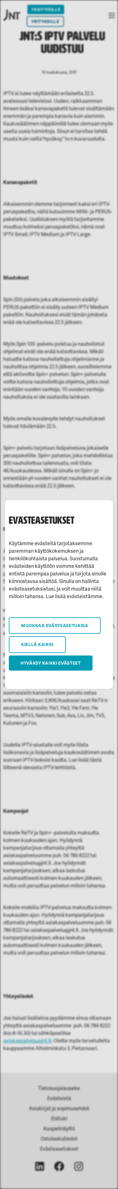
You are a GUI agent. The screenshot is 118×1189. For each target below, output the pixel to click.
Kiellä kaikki (37, 644)
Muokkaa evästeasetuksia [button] (54, 625)
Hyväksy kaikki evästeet (50, 663)
